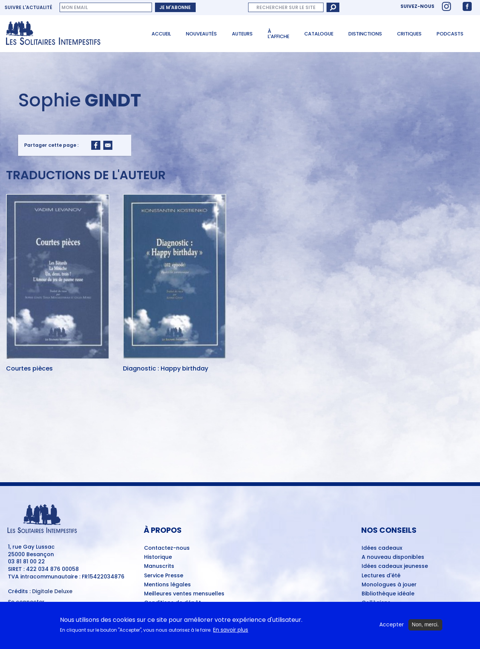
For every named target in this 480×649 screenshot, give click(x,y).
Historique (158, 557)
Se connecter (26, 602)
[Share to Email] (107, 145)
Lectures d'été (381, 575)
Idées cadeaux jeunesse (395, 566)
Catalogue (318, 34)
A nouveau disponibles (393, 557)
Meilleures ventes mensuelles (184, 594)
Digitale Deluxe (52, 591)
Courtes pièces (29, 369)
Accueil (161, 34)
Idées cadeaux (382, 548)
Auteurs (242, 34)
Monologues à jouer (389, 584)
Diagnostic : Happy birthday (165, 369)
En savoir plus (230, 630)
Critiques (409, 34)
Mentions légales (167, 584)
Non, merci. (425, 626)
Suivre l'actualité (28, 7)
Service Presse (163, 575)
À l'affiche (278, 34)
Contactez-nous (167, 548)
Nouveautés (201, 34)
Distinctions (365, 34)
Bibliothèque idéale (388, 594)
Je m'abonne (175, 7)
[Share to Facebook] (95, 145)
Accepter (391, 625)
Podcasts (450, 34)
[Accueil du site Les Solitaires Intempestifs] (70, 33)
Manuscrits (159, 566)
